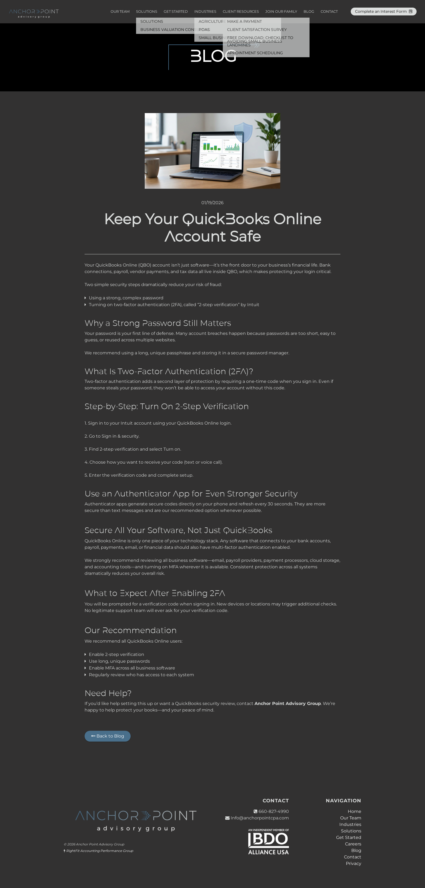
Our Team (120, 11)
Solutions (146, 11)
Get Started (176, 11)
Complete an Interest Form (383, 11)
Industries (205, 11)
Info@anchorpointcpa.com (260, 817)
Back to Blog (107, 736)
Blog (309, 11)
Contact (329, 11)
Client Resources (241, 11)
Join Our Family (281, 11)
